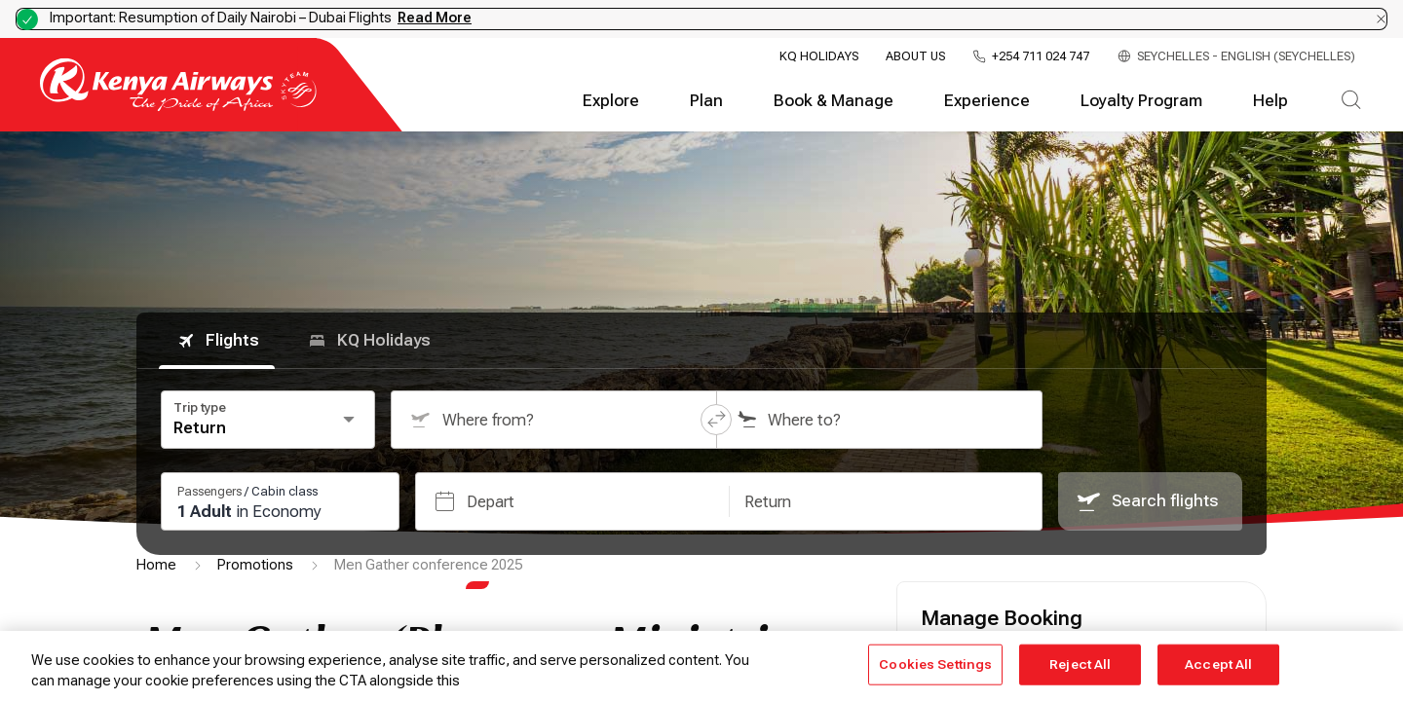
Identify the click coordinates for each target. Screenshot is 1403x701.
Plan (706, 101)
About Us (915, 56)
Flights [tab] (216, 340)
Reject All (1080, 664)
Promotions (255, 564)
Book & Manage (833, 101)
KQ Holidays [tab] (368, 340)
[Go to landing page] (178, 106)
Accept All (1218, 664)
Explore (611, 101)
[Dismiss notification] (1381, 19)
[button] (716, 419)
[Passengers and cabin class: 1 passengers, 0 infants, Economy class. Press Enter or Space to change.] (280, 501)
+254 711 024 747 (1040, 57)
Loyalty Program (1141, 101)
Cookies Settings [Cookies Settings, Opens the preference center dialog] (935, 664)
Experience (987, 101)
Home (156, 564)
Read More (435, 17)
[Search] (1351, 101)
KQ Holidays (818, 56)
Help (1270, 101)
